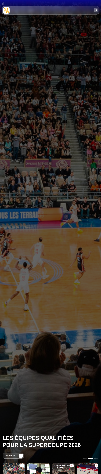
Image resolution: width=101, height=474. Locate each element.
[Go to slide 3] (96, 458)
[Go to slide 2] (90, 458)
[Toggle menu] (96, 10)
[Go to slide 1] (85, 458)
